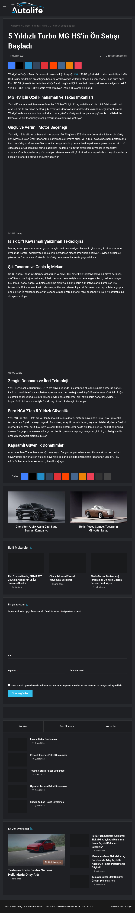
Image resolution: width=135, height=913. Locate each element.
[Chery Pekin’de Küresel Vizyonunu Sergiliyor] (67, 563)
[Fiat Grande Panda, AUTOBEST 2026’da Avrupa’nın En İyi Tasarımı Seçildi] (26, 563)
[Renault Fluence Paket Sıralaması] (17, 760)
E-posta (13, 670)
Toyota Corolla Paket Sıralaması (47, 770)
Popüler (23, 726)
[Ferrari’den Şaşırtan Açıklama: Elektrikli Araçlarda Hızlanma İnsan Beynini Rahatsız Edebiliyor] (79, 840)
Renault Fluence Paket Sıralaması (48, 755)
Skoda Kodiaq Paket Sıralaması (47, 802)
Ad (10, 655)
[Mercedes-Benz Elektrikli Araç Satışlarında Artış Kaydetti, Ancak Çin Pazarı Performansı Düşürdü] (79, 861)
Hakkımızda (117, 906)
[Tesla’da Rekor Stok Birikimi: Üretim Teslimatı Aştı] (79, 881)
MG (76, 74)
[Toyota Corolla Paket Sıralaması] (17, 775)
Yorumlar (111, 726)
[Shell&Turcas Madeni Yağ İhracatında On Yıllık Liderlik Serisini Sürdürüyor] (109, 563)
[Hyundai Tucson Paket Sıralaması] (17, 791)
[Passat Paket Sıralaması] (17, 744)
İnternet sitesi (77, 670)
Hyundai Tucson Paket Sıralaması (48, 786)
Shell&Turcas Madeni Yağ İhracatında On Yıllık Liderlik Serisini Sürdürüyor (106, 580)
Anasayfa (14, 25)
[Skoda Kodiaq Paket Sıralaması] (17, 806)
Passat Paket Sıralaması (43, 739)
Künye (128, 906)
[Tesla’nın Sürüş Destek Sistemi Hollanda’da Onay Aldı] (36, 850)
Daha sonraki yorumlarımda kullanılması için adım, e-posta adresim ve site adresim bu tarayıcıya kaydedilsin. (67, 685)
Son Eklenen (67, 726)
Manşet (26, 25)
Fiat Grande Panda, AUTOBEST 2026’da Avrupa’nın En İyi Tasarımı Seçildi (25, 580)
